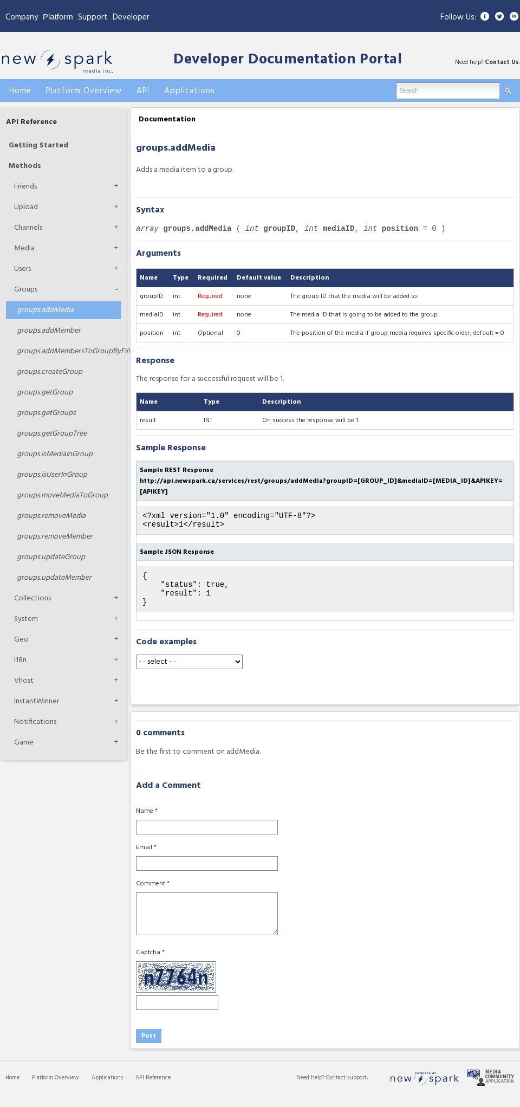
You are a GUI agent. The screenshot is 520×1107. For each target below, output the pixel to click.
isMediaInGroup (55, 454)
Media (24, 248)
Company (21, 17)
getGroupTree (52, 434)
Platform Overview (55, 1087)
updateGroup (51, 557)
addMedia (45, 310)
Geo (21, 639)
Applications (107, 1087)
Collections (32, 598)
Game (24, 742)
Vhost (24, 681)
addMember (49, 331)
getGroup (45, 392)
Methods (25, 166)
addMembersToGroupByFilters (69, 351)
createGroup (49, 372)
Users (22, 269)
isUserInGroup (52, 475)
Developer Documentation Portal (287, 60)
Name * (147, 820)
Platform (58, 16)
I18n (20, 660)
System (26, 619)
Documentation (167, 119)
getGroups (46, 413)
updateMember (54, 578)
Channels (28, 228)
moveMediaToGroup (62, 495)
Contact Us (502, 62)
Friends (25, 186)
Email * (146, 857)
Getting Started (38, 145)
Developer (131, 17)
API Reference (31, 122)
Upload (26, 207)
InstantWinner (36, 701)
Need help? (311, 1087)
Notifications (35, 722)
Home (12, 1087)
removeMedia (51, 516)
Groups (25, 289)
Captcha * (150, 962)
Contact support (346, 1087)
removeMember (55, 536)
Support (93, 17)
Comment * (153, 893)
